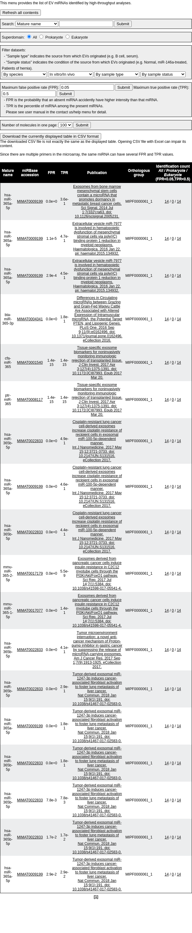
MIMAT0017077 (30, 610)
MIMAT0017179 (30, 573)
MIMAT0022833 (30, 441)
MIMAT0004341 (30, 319)
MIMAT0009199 (30, 201)
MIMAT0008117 (30, 400)
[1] (96, 897)
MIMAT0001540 (30, 362)
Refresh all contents (20, 12)
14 (167, 201)
